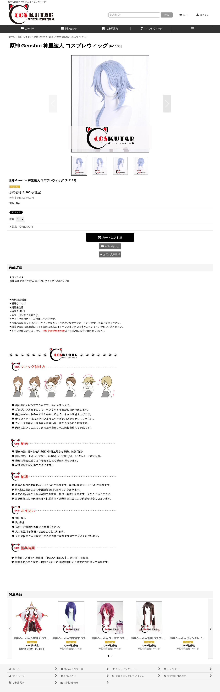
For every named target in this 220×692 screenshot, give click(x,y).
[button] (192, 29)
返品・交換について (21, 226)
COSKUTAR (62, 280)
